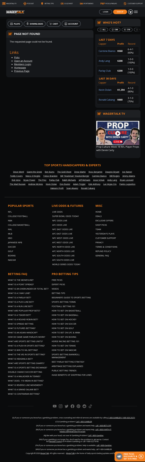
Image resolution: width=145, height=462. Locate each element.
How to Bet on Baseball (65, 315)
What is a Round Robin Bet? (23, 319)
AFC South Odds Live (63, 260)
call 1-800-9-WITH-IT (103, 429)
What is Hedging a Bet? (20, 358)
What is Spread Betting (20, 323)
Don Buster (65, 184)
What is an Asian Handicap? (22, 332)
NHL (10, 229)
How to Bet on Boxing (64, 337)
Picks (17, 57)
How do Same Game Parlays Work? (26, 337)
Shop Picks (101, 225)
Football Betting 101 (63, 306)
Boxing (12, 255)
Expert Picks (58, 284)
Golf (10, 251)
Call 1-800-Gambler (96, 435)
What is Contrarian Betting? (24, 394)
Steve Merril (18, 171)
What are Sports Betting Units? (25, 341)
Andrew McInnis (35, 184)
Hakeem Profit (57, 188)
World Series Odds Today (66, 264)
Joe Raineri (127, 171)
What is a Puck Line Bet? (21, 302)
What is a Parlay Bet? (19, 297)
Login (105, 12)
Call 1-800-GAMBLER (84, 421)
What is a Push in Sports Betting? (26, 345)
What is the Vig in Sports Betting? (26, 354)
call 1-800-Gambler (104, 445)
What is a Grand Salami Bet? (23, 389)
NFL (10, 211)
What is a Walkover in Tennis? (24, 376)
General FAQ (102, 255)
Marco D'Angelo (32, 176)
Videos (55, 288)
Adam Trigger (79, 184)
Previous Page (21, 71)
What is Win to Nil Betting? (23, 350)
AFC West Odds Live (62, 242)
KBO (10, 238)
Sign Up (120, 12)
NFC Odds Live (59, 220)
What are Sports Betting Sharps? (26, 363)
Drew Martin (80, 171)
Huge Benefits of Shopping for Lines (72, 375)
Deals (98, 216)
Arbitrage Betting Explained (67, 366)
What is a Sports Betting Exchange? (27, 367)
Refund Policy (103, 251)
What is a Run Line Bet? (20, 306)
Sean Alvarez (72, 188)
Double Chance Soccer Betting (25, 372)
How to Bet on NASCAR (64, 350)
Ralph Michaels (69, 180)
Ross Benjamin (95, 171)
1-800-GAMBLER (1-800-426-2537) (121, 418)
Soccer (12, 246)
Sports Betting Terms (64, 302)
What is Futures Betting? (21, 328)
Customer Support (105, 238)
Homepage (20, 67)
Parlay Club (105, 70)
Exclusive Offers (104, 220)
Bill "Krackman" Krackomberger (74, 176)
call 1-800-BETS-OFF (103, 425)
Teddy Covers (16, 176)
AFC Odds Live (59, 225)
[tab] (102, 29)
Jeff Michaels (84, 180)
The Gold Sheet (64, 171)
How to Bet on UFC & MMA (66, 332)
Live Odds (57, 211)
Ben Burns (49, 171)
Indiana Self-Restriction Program (72, 431)
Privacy (99, 242)
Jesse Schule (99, 180)
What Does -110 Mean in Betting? (25, 380)
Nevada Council (55, 441)
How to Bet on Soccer (64, 323)
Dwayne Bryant (112, 171)
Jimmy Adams (128, 176)
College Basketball (19, 225)
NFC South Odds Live (63, 255)
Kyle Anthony (94, 184)
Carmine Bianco (107, 51)
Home (98, 211)
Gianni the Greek (34, 171)
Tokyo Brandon (50, 176)
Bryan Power (29, 180)
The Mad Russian (17, 184)
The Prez (42, 180)
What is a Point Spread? (21, 284)
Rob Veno (16, 180)
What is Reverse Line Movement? (25, 385)
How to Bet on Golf (63, 328)
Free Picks (57, 280)
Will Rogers (114, 176)
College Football (18, 216)
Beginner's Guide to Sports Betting (71, 297)
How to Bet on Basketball (66, 310)
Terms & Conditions (106, 246)
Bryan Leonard (126, 180)
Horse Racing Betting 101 (65, 341)
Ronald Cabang (107, 99)
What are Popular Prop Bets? (24, 310)
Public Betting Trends (64, 370)
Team (98, 229)
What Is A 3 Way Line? (19, 293)
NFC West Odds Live (62, 238)
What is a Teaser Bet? (19, 315)
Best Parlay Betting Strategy (68, 361)
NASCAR (12, 260)
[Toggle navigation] (136, 11)
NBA (10, 220)
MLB (10, 233)
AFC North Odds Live (63, 251)
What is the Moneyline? (20, 280)
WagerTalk (44, 453)
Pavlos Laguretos (127, 184)
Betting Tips (58, 293)
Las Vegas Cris (110, 184)
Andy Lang (104, 60)
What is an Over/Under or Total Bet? (28, 288)
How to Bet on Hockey (64, 319)
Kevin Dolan (105, 89)
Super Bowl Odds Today (65, 216)
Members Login (22, 64)
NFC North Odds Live (63, 246)
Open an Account (23, 60)
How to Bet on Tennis (64, 345)
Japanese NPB (15, 242)
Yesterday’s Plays (104, 233)
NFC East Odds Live (62, 229)
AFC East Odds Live (62, 233)
